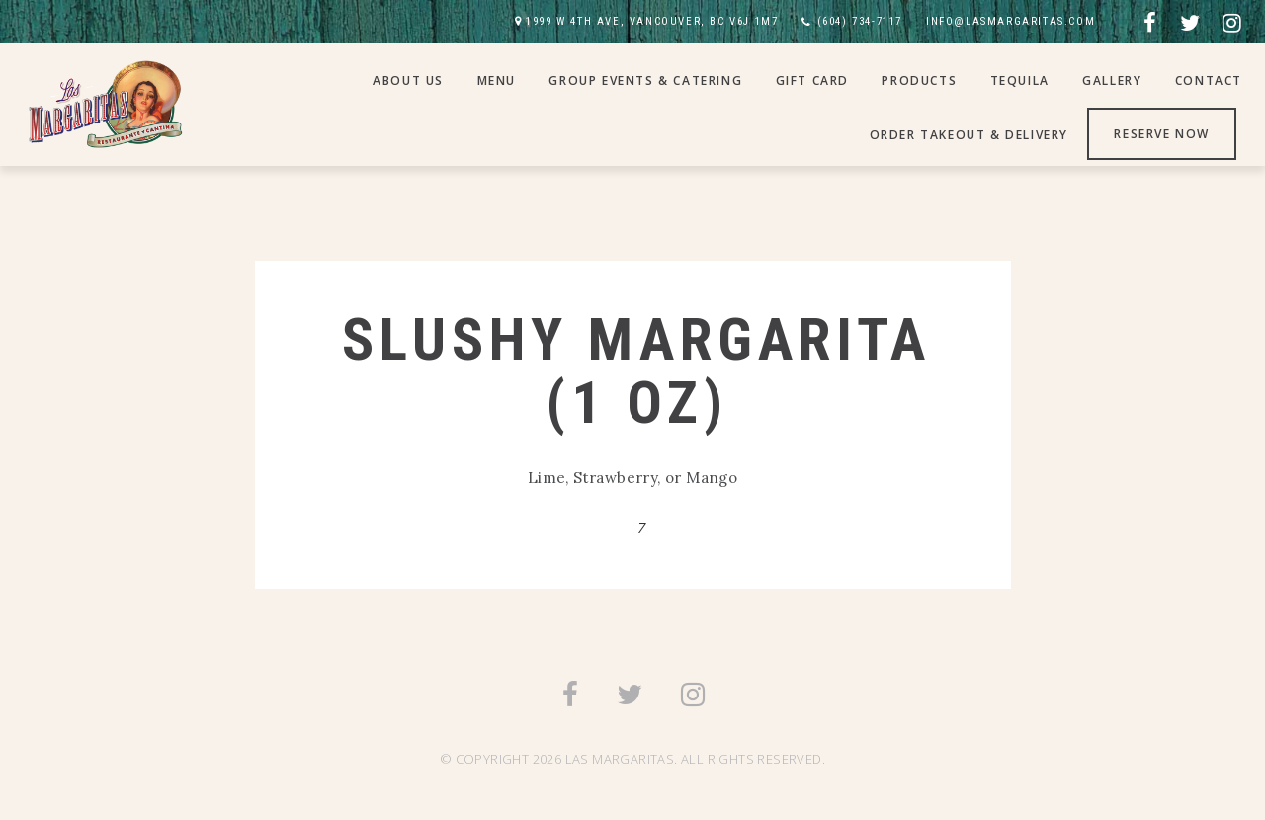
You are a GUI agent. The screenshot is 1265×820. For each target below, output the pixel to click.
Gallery (1111, 80)
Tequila (1020, 80)
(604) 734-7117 (859, 21)
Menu (496, 80)
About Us (408, 80)
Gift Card (812, 80)
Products (919, 80)
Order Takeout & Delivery (969, 134)
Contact (1208, 80)
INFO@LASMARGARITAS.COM (1010, 21)
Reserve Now (1162, 133)
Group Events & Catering (645, 80)
